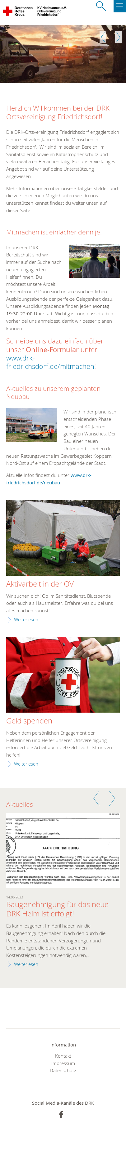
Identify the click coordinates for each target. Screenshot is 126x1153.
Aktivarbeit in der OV (40, 584)
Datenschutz (63, 1070)
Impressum (63, 1063)
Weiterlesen (26, 619)
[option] (63, 54)
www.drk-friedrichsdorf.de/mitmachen (50, 362)
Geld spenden (29, 721)
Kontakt (63, 1056)
